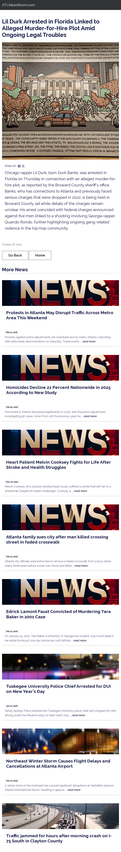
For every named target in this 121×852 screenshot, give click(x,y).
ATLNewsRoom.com (18, 5)
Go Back (15, 255)
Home (40, 255)
